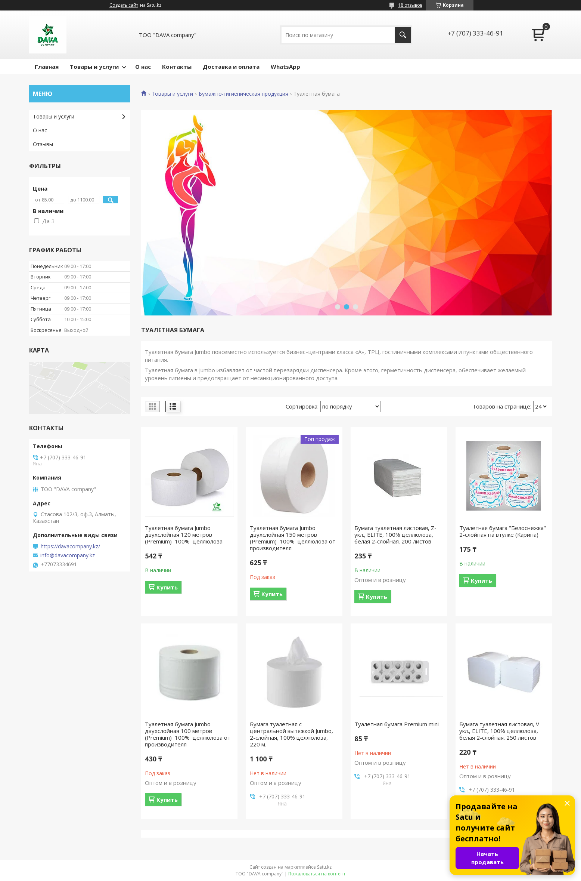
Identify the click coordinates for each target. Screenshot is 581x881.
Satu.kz (324, 867)
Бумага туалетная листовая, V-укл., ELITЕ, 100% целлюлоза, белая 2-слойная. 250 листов (500, 731)
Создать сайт (123, 5)
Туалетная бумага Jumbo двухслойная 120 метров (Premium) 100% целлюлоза (184, 534)
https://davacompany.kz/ (70, 546)
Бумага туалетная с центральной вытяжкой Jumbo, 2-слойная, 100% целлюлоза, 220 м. (291, 734)
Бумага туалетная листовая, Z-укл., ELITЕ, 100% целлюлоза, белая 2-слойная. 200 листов (395, 534)
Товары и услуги (94, 66)
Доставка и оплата (231, 66)
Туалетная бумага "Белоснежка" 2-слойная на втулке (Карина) (502, 531)
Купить (167, 587)
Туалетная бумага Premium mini (396, 724)
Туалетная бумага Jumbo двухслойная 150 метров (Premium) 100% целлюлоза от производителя (292, 537)
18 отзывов (410, 5)
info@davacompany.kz (67, 555)
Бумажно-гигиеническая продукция (243, 93)
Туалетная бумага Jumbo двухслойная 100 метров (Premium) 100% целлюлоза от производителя (187, 734)
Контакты (177, 66)
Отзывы (43, 144)
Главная (47, 66)
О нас (143, 66)
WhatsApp (285, 66)
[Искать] (403, 35)
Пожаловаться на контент (316, 874)
